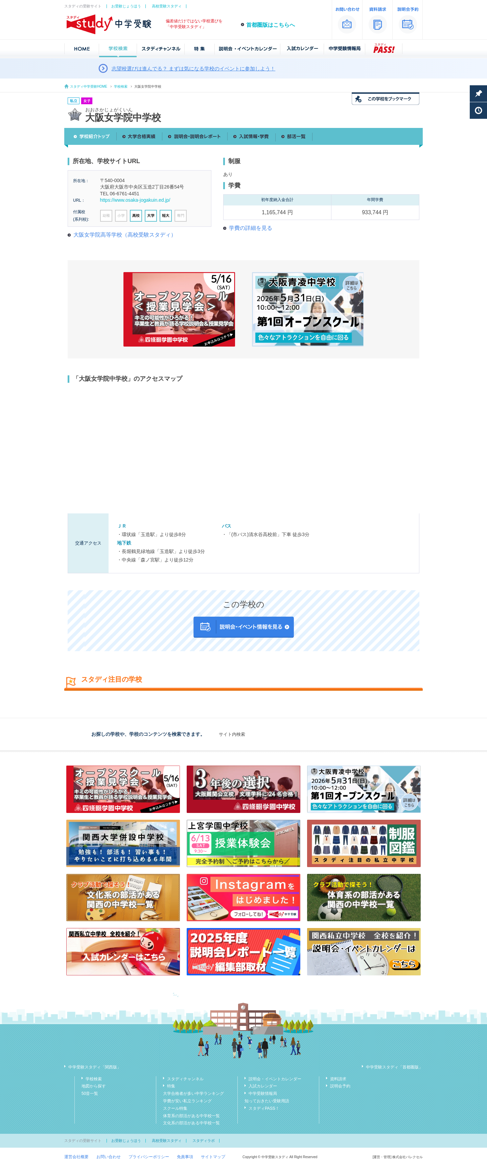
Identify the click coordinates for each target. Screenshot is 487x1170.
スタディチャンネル (185, 1079)
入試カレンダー (263, 1086)
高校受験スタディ (167, 6)
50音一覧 (90, 1093)
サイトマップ (213, 1156)
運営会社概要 (76, 1156)
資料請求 (338, 1079)
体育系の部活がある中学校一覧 (191, 1115)
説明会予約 (340, 1086)
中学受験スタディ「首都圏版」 (394, 1067)
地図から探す (94, 1086)
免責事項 (185, 1156)
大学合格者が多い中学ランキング (193, 1093)
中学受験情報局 (263, 1093)
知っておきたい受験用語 (267, 1101)
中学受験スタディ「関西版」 (94, 1067)
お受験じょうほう (126, 6)
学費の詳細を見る (250, 228)
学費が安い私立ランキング (187, 1101)
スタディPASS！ (264, 1108)
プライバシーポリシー (149, 1156)
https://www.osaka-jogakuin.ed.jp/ (135, 200)
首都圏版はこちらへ (270, 25)
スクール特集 (175, 1108)
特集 (171, 1086)
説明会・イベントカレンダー (275, 1079)
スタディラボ (203, 1141)
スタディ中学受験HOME (88, 86)
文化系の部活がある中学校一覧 (191, 1123)
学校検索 (120, 86)
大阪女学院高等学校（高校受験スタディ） (124, 235)
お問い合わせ (108, 1156)
